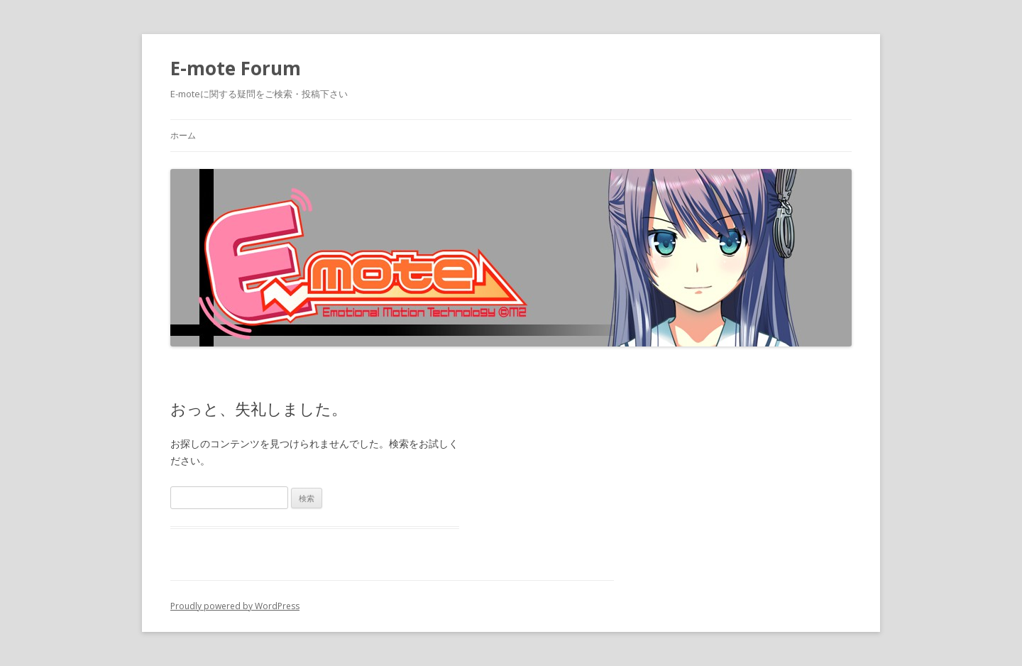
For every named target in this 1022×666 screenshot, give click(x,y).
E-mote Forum (235, 68)
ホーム (183, 135)
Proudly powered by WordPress (235, 606)
